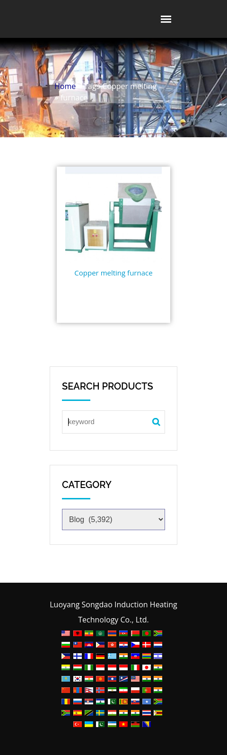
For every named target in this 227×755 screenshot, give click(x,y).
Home (65, 86)
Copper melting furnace (113, 272)
